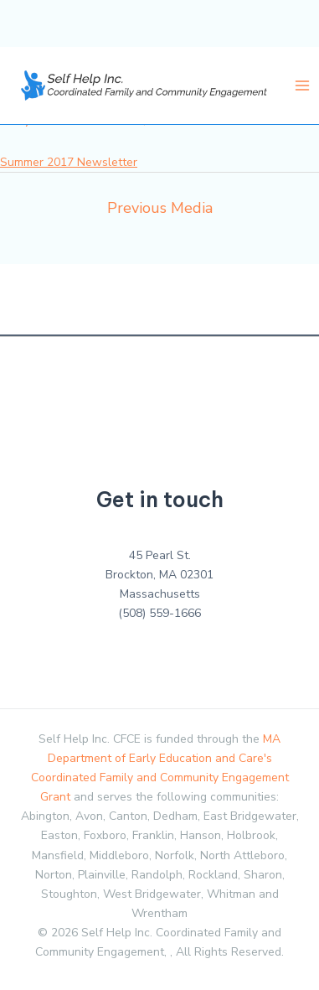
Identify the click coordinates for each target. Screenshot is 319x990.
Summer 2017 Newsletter (68, 162)
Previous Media (160, 208)
